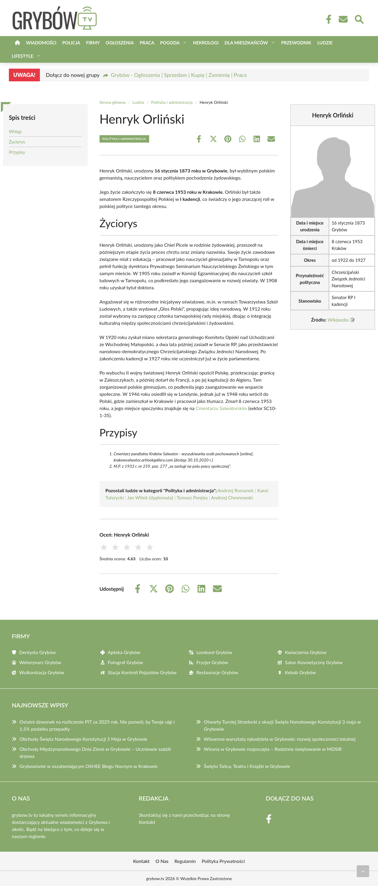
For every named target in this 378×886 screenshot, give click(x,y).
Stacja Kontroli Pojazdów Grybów (142, 672)
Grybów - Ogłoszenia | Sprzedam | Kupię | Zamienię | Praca (179, 75)
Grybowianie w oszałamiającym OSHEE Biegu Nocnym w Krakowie (88, 766)
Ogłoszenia (120, 42)
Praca (147, 42)
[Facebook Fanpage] (327, 19)
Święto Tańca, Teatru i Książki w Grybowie (247, 766)
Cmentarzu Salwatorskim (221, 408)
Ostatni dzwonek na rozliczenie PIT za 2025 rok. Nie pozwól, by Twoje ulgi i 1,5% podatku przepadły (97, 725)
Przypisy (17, 152)
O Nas (162, 861)
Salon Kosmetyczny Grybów (314, 662)
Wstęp (15, 131)
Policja (71, 42)
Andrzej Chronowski (232, 497)
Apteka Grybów (124, 652)
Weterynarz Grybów (40, 662)
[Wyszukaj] (358, 18)
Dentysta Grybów (37, 652)
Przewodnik (296, 42)
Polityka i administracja (172, 102)
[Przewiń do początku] (363, 871)
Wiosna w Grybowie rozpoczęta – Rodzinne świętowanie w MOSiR (273, 749)
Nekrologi (206, 42)
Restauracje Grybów (217, 672)
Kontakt (147, 822)
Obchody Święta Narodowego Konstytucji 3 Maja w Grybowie (83, 739)
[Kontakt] (342, 19)
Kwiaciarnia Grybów (306, 652)
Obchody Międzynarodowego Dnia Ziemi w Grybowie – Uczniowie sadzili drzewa (95, 752)
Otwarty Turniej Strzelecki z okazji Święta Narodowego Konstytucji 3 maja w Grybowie (282, 725)
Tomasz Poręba (192, 497)
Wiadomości (41, 42)
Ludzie (325, 42)
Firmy (93, 42)
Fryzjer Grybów (212, 662)
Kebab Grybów (300, 672)
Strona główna (113, 102)
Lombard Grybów (214, 652)
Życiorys (17, 141)
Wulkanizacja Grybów (41, 672)
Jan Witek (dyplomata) (150, 497)
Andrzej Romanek (235, 490)
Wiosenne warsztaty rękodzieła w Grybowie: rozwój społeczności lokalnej (280, 739)
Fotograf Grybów (125, 662)
